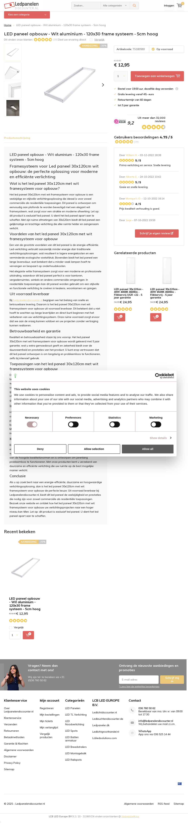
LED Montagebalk (75, 756)
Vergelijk (16, 630)
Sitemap (9, 772)
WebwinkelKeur (130, 818)
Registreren (47, 711)
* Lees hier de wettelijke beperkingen (139, 689)
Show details (158, 437)
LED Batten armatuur (72, 741)
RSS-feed (163, 806)
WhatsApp (144, 734)
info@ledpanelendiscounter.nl (155, 723)
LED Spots (71, 733)
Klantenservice (12, 720)
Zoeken (134, 5)
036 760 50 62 (146, 711)
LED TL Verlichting (76, 717)
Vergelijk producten (46, 738)
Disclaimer (10, 759)
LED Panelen (72, 711)
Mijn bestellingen (49, 717)
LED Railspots (73, 762)
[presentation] (103, 87)
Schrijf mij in (172, 682)
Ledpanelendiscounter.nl (27, 303)
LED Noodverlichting (74, 725)
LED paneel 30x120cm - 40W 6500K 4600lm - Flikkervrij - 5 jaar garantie (164, 296)
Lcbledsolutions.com (104, 740)
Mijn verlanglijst (49, 730)
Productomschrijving (17, 140)
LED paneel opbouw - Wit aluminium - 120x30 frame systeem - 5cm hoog (24, 606)
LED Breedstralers (76, 749)
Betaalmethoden (14, 740)
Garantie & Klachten (16, 746)
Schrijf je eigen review (156, 236)
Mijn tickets (46, 723)
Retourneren (11, 733)
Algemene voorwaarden (19, 752)
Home (7, 28)
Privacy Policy (12, 765)
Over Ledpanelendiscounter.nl (18, 712)
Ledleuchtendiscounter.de (107, 721)
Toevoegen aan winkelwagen (119, 319)
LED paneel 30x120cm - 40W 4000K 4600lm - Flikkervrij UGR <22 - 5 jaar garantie (128, 296)
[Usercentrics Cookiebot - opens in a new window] (158, 376)
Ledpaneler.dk (100, 728)
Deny (40, 448)
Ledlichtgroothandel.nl (105, 734)
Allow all (147, 448)
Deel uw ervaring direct (72, 42)
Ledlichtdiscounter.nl (104, 715)
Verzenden (10, 727)
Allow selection (94, 448)
